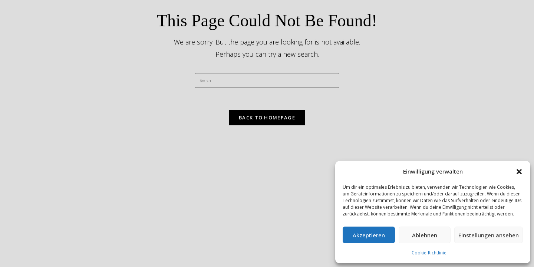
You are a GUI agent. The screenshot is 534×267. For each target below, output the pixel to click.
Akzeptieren (369, 235)
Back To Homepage (267, 117)
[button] (519, 171)
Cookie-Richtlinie (429, 253)
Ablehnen (424, 235)
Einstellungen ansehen (488, 235)
